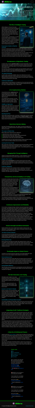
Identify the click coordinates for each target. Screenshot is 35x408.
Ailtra (13, 351)
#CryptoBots (13, 364)
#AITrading (17, 364)
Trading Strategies (15, 355)
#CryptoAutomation (14, 365)
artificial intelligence (13, 334)
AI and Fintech (14, 356)
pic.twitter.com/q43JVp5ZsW (15, 380)
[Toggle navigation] (32, 2)
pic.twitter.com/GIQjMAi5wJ (15, 366)
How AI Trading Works (15, 352)
